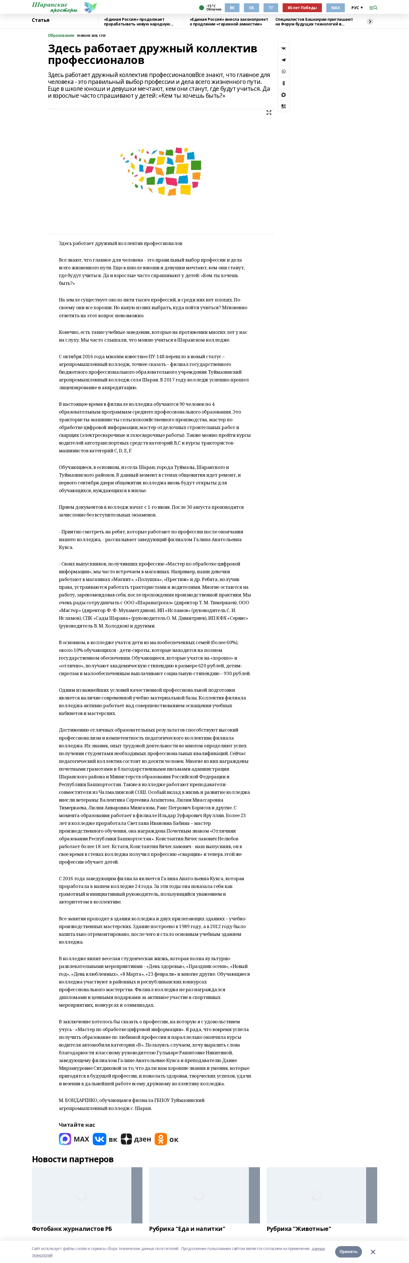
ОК (251, 7)
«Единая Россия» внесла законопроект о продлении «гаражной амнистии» (229, 21)
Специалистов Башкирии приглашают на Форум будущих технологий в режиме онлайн (314, 21)
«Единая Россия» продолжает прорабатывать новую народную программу (137, 21)
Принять (349, 1251)
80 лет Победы (302, 7)
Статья (41, 20)
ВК (232, 7)
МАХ (335, 7)
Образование (61, 35)
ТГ (271, 7)
